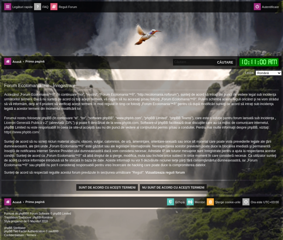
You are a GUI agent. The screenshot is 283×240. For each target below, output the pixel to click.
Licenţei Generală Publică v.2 (25, 123)
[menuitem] (41, 7)
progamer (17, 221)
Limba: (249, 72)
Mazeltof (35, 221)
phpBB (23, 213)
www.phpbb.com (126, 123)
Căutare (225, 62)
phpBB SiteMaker (15, 227)
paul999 (54, 231)
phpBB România (43, 217)
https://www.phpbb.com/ (21, 132)
